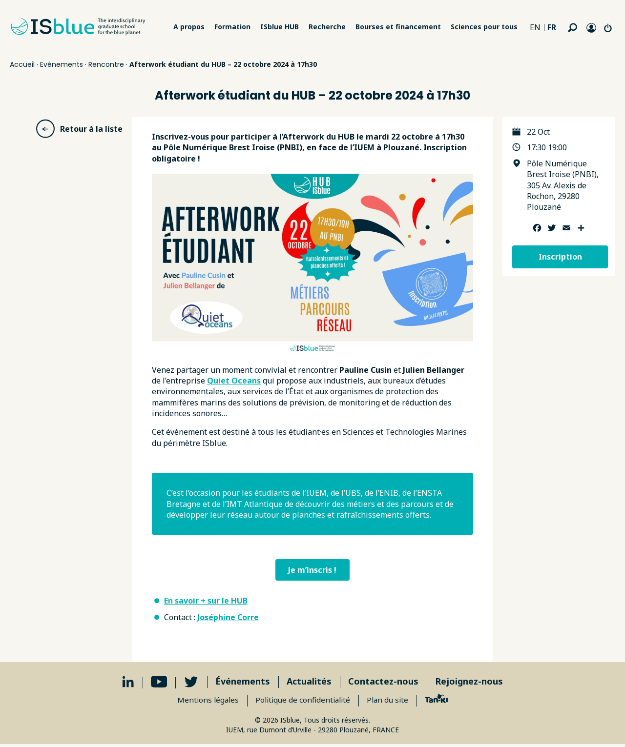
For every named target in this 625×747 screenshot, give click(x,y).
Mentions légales (205, 701)
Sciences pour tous (484, 26)
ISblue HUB (279, 26)
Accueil (22, 64)
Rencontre (106, 64)
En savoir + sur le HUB (206, 602)
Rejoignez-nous (469, 683)
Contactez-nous (383, 683)
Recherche (327, 26)
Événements (242, 683)
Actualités (309, 683)
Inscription (560, 256)
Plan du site (391, 701)
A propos (189, 26)
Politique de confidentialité (303, 701)
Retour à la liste (79, 129)
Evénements (61, 64)
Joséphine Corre (228, 619)
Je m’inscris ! (312, 570)
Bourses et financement (398, 26)
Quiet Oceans (234, 380)
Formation (232, 26)
